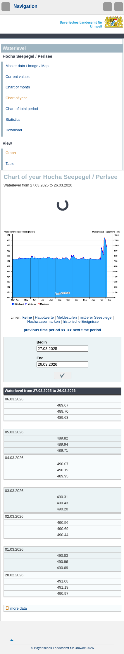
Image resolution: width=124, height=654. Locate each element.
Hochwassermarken (43, 322)
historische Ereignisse (81, 322)
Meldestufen (67, 317)
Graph (11, 153)
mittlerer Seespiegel (96, 317)
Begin (42, 342)
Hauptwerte (44, 317)
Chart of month (18, 87)
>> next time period (84, 330)
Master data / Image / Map (27, 66)
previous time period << (44, 330)
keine (27, 317)
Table (10, 164)
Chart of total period (22, 109)
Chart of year (16, 98)
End (40, 358)
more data (18, 608)
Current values (18, 77)
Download (14, 130)
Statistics (13, 120)
